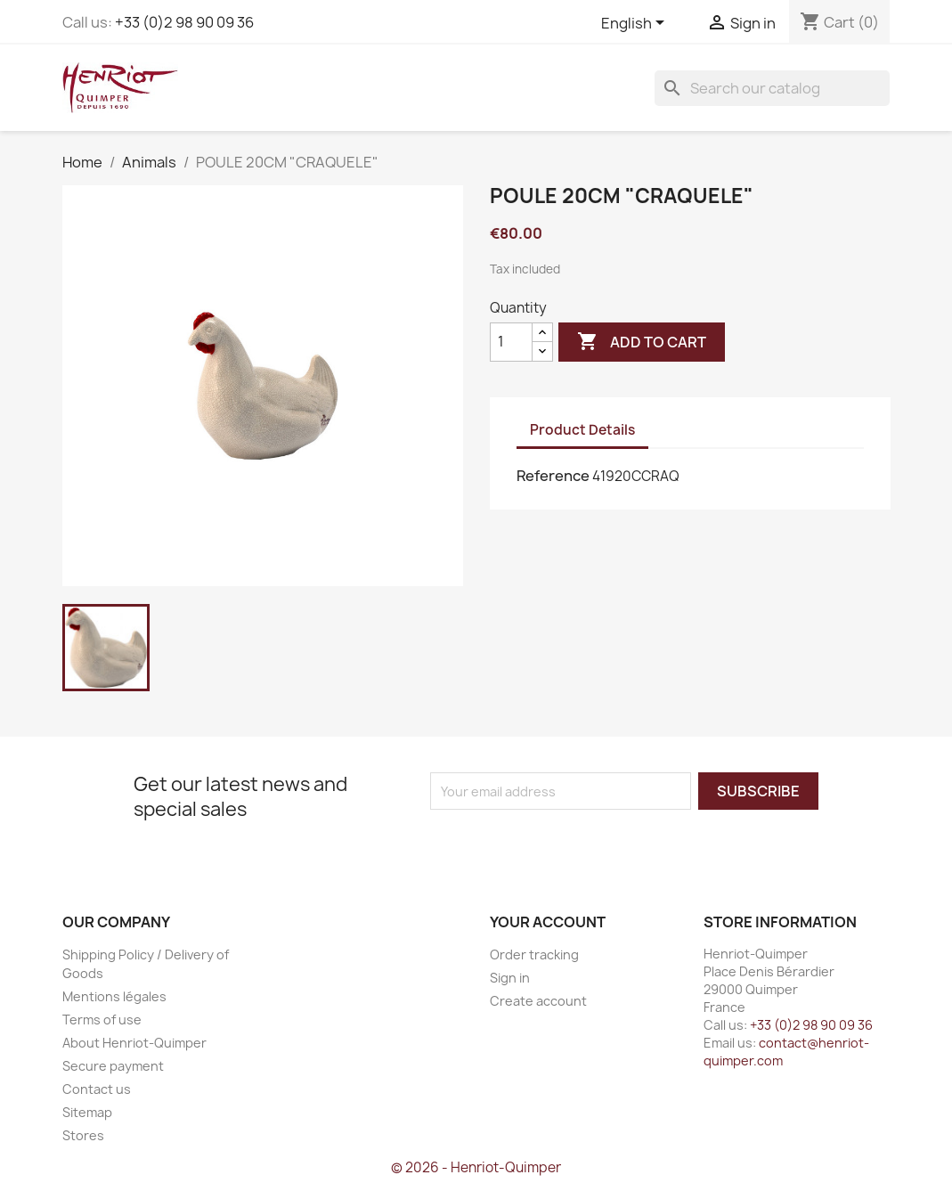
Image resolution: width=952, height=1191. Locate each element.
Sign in (510, 977)
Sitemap (87, 1112)
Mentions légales (114, 996)
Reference (553, 476)
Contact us (96, 1089)
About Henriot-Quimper (134, 1042)
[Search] (772, 88)
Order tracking (534, 954)
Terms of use (102, 1019)
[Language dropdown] (636, 24)
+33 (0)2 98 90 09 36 (184, 22)
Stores (83, 1135)
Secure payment (113, 1065)
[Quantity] (511, 342)
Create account (538, 1000)
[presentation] (578, 844)
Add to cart (641, 342)
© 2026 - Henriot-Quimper (476, 1167)
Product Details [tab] (582, 429)
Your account (548, 922)
